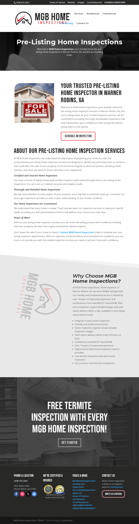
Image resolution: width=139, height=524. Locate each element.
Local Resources (94, 2)
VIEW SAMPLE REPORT (82, 505)
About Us (66, 14)
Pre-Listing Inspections (84, 490)
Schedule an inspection (78, 136)
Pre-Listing (67, 23)
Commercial (109, 14)
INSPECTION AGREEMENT (84, 508)
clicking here (116, 487)
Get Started (69, 443)
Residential (93, 14)
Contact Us (82, 23)
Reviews (71, 2)
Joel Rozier (67, 520)
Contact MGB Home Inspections (76, 232)
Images (81, 2)
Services (78, 14)
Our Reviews (79, 499)
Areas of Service (57, 2)
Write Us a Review (113, 494)
